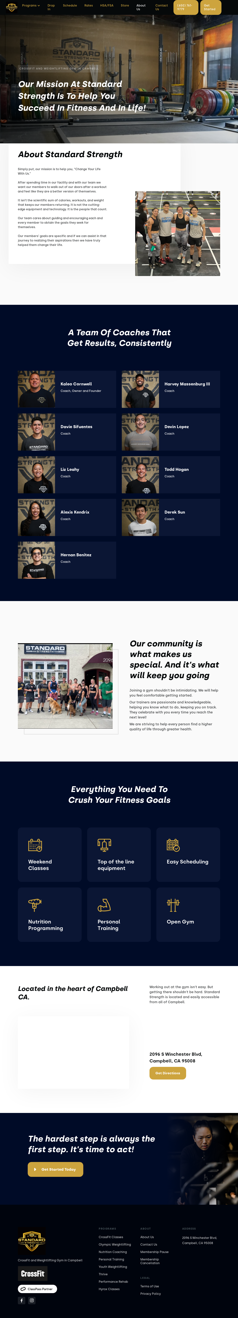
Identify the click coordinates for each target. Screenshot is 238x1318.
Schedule (70, 5)
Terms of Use (149, 1286)
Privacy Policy (150, 1294)
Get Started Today (58, 1169)
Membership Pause (154, 1252)
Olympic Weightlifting (115, 1244)
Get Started (209, 7)
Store (125, 5)
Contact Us (161, 7)
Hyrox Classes (109, 1289)
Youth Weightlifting (113, 1267)
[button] (30, 5)
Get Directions (167, 1073)
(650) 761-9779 (184, 7)
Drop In (51, 7)
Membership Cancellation (150, 1261)
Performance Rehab (113, 1281)
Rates (88, 5)
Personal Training (111, 1259)
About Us (141, 7)
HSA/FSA (106, 5)
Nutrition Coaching (113, 1252)
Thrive (103, 1274)
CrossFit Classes (111, 1237)
